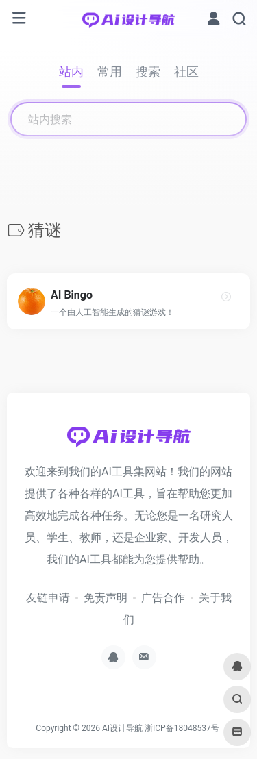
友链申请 (48, 597)
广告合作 (163, 597)
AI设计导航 (122, 728)
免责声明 (105, 597)
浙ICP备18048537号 (182, 728)
